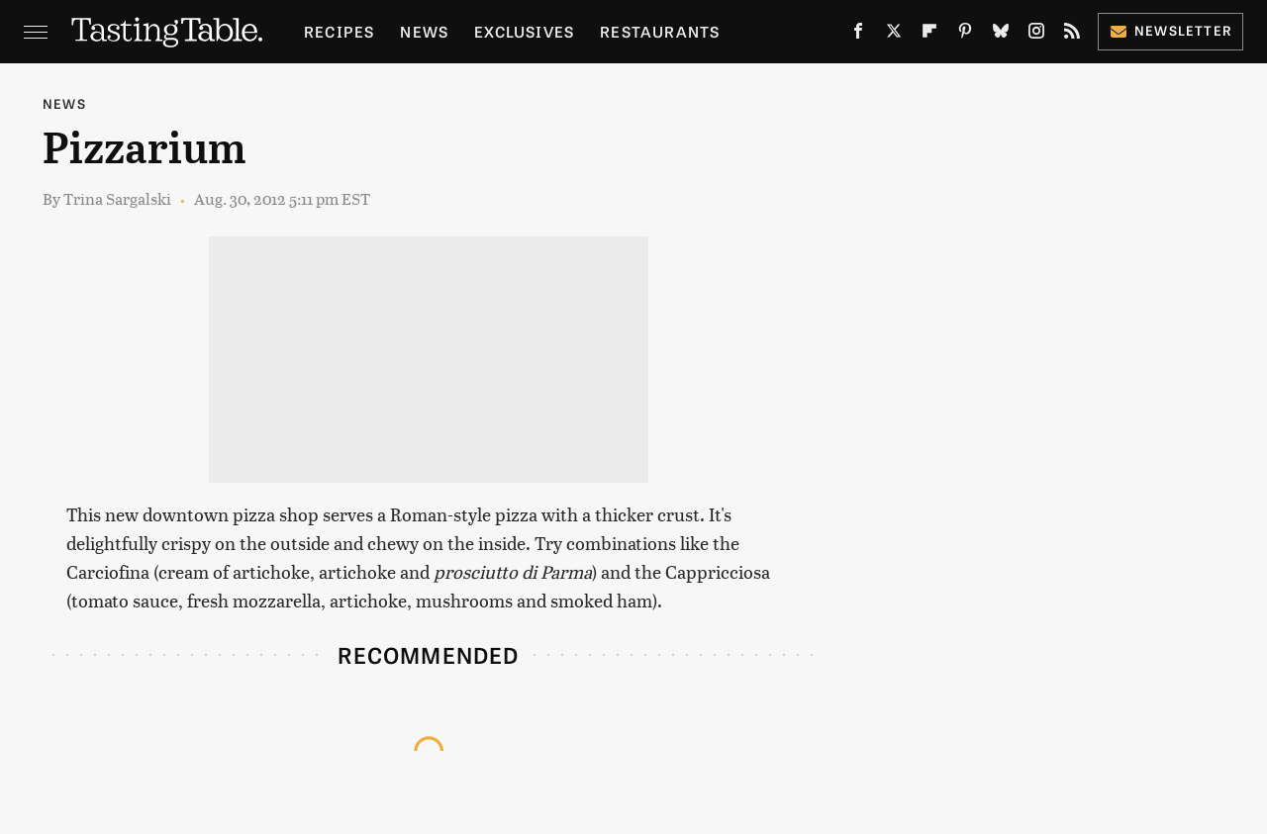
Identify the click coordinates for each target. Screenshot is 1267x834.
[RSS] (1072, 35)
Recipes (339, 31)
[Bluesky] (1001, 35)
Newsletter (1170, 30)
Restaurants (660, 31)
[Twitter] (894, 35)
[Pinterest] (965, 35)
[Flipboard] (929, 35)
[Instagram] (1036, 35)
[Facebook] (858, 35)
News (424, 31)
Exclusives (524, 31)
